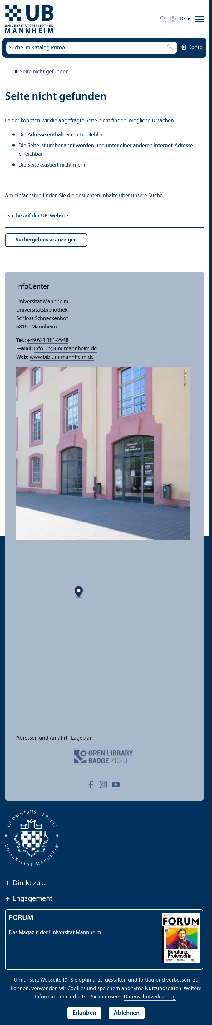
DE (183, 19)
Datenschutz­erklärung (150, 997)
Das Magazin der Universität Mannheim (55, 933)
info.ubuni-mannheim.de (65, 349)
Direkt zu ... (26, 883)
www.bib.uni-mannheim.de (62, 357)
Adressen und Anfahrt (41, 738)
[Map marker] (103, 632)
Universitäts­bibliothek (8, 72)
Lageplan (82, 738)
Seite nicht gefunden (44, 72)
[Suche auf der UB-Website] (104, 217)
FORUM (21, 918)
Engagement (28, 899)
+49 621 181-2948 (47, 340)
